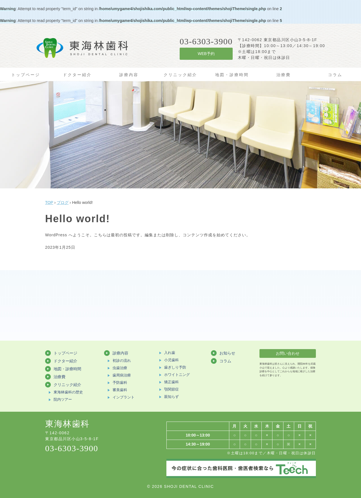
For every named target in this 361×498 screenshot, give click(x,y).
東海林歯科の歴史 (68, 392)
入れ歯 (169, 353)
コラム (335, 74)
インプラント (124, 397)
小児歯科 (171, 360)
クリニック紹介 (180, 74)
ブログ (63, 202)
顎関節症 (171, 389)
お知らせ (227, 353)
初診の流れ (122, 360)
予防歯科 (120, 382)
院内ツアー (63, 399)
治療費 (283, 74)
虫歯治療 (120, 368)
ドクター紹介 (77, 74)
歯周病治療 (122, 375)
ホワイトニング (177, 375)
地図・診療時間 (232, 74)
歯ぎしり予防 (175, 367)
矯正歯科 (171, 382)
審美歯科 (120, 390)
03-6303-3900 (71, 448)
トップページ (25, 74)
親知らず (171, 397)
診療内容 (128, 74)
